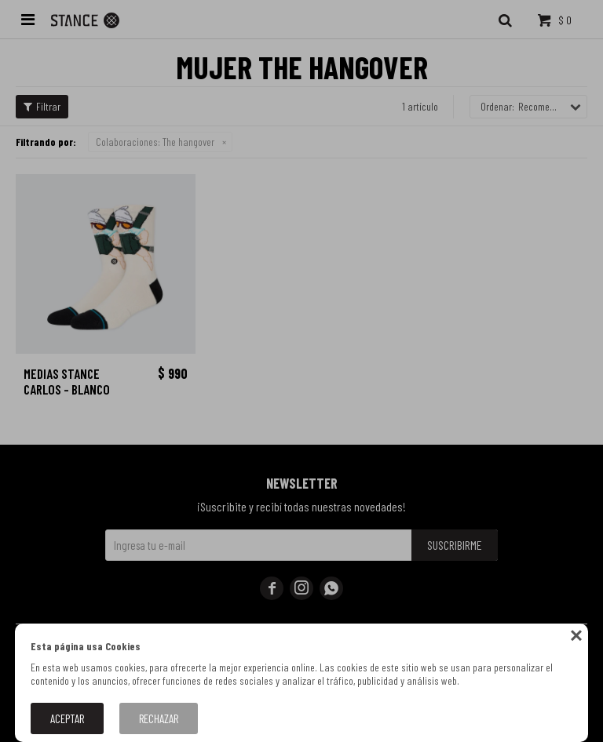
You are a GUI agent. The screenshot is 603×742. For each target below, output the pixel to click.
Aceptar (67, 718)
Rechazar (158, 718)
